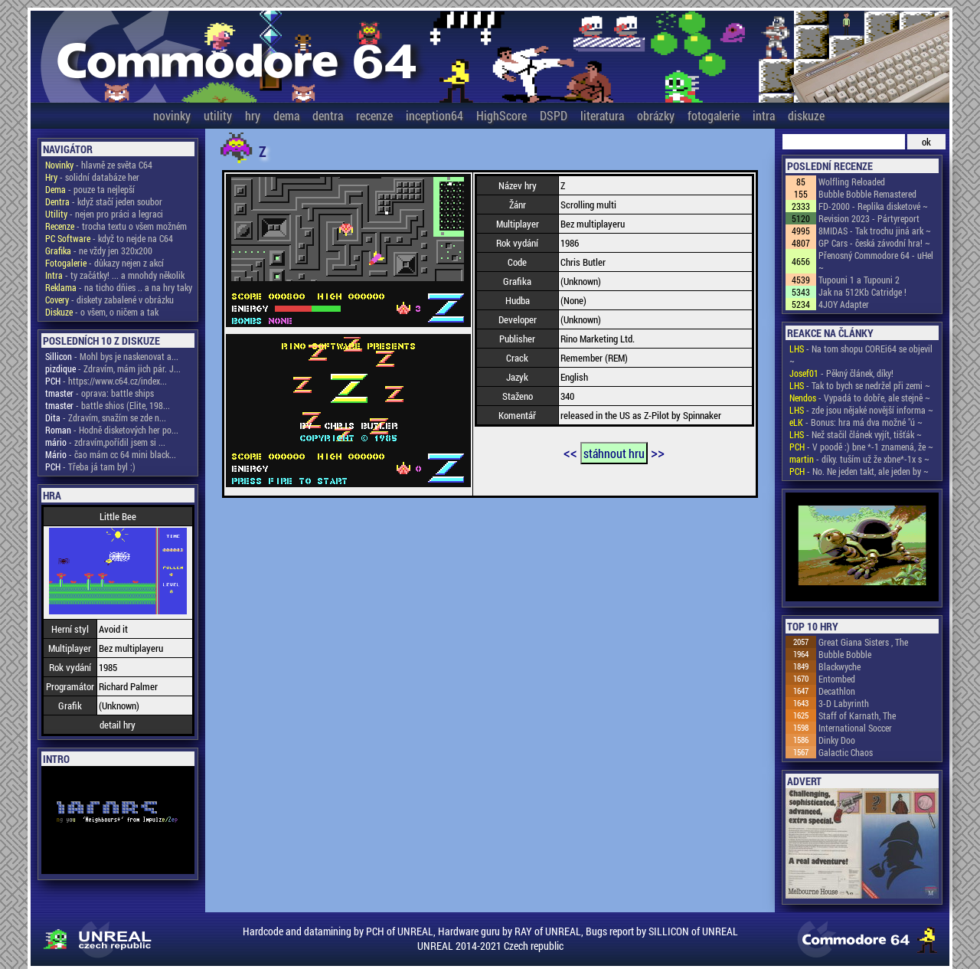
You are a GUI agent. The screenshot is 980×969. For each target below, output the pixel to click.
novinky (172, 115)
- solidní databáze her (92, 177)
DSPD (553, 115)
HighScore (501, 115)
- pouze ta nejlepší (90, 189)
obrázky (656, 115)
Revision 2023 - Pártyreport (869, 218)
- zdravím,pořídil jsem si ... (105, 442)
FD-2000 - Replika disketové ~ (873, 206)
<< (570, 452)
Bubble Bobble (844, 654)
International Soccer (855, 728)
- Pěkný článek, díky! (841, 373)
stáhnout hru (614, 453)
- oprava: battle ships (99, 393)
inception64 (434, 115)
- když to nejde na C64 (109, 238)
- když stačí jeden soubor (103, 201)
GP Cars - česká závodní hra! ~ (874, 243)
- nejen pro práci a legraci (104, 214)
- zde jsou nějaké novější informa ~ (861, 410)
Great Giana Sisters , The (863, 642)
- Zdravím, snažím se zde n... (105, 417)
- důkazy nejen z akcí (104, 263)
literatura (602, 115)
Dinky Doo (836, 740)
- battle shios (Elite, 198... (107, 405)
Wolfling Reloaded (851, 181)
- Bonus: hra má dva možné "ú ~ (856, 422)
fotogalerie (714, 115)
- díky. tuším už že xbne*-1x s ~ (859, 459)
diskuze (806, 115)
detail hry (118, 725)
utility (218, 115)
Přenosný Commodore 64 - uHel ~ (875, 261)
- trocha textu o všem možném (116, 226)
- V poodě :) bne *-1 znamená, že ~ (861, 446)
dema (286, 115)
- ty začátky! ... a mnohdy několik (115, 275)
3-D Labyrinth (843, 703)
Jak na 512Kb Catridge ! (862, 292)
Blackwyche (839, 666)
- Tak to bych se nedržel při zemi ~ (859, 385)
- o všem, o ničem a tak (101, 312)
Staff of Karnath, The (857, 715)
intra (764, 115)
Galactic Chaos (845, 752)
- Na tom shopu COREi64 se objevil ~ (861, 354)
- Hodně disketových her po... (111, 430)
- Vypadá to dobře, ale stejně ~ (859, 397)
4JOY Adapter (843, 304)
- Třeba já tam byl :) (90, 466)
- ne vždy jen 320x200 (98, 250)
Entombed (836, 679)
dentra (327, 115)
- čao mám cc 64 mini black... (110, 454)
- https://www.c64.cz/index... (106, 381)
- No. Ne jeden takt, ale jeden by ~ (859, 471)
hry (252, 115)
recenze (374, 115)
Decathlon (836, 691)
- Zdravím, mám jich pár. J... (113, 368)
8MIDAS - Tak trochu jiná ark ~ (874, 230)
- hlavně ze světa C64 (98, 165)
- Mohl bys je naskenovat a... (111, 356)
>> (658, 452)
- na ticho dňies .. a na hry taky (118, 287)
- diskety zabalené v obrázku (109, 299)
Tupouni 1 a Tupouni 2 (859, 279)
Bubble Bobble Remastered (867, 194)
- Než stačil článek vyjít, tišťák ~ (855, 434)
